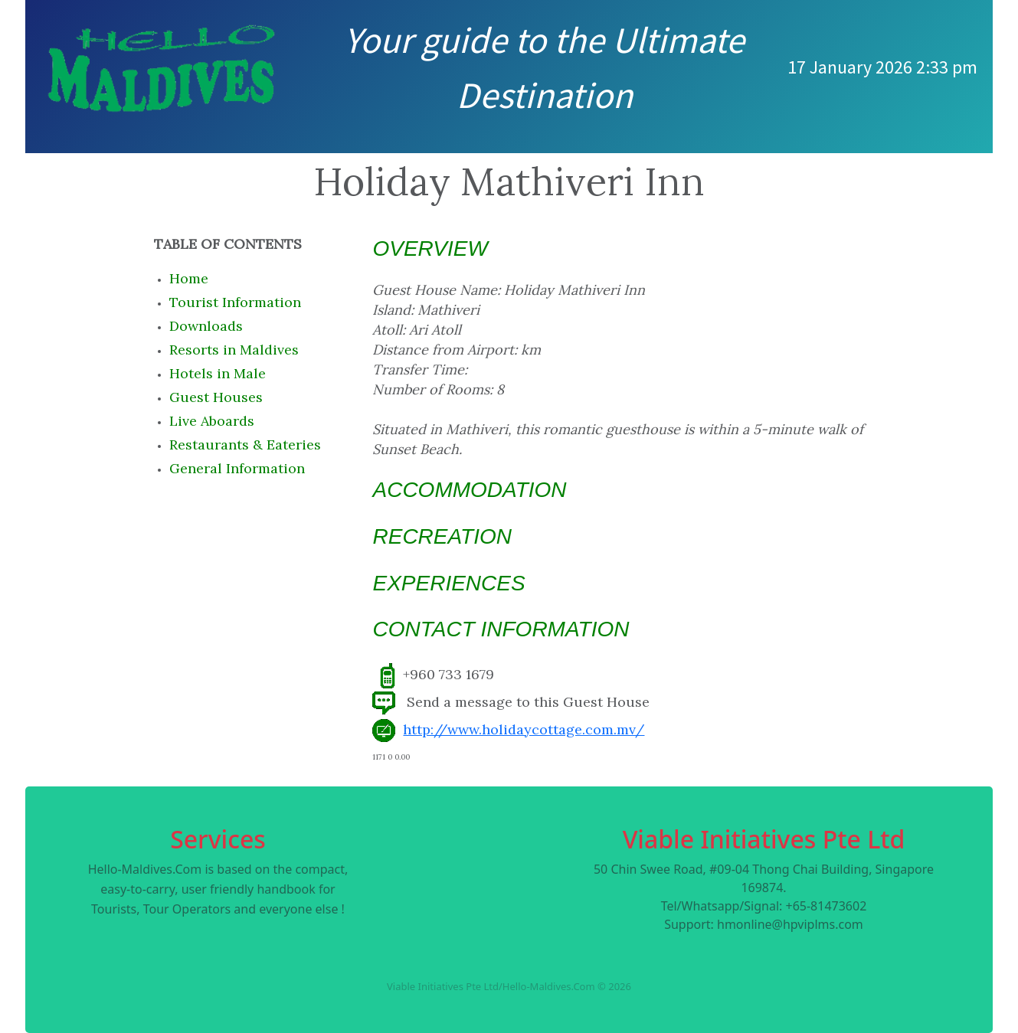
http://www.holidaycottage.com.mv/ (523, 729)
